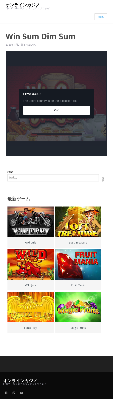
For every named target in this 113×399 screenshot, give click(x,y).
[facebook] (6, 393)
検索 (10, 172)
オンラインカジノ (23, 5)
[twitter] (13, 393)
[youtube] (21, 393)
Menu (100, 17)
